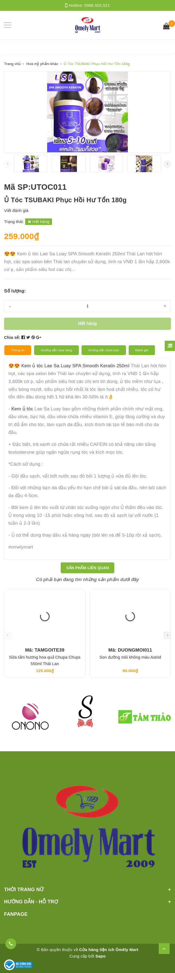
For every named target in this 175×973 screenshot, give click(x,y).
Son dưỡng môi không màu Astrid (130, 657)
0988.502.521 (97, 5)
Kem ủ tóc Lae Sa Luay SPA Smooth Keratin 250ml (75, 365)
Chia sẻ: (12, 337)
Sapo (100, 956)
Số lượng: (15, 291)
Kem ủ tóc (22, 408)
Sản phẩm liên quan (87, 568)
